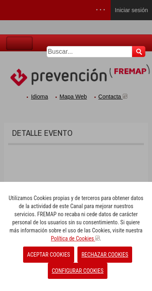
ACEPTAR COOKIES (48, 254)
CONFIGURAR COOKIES (78, 271)
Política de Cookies (75, 238)
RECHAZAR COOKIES (104, 254)
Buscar (139, 51)
